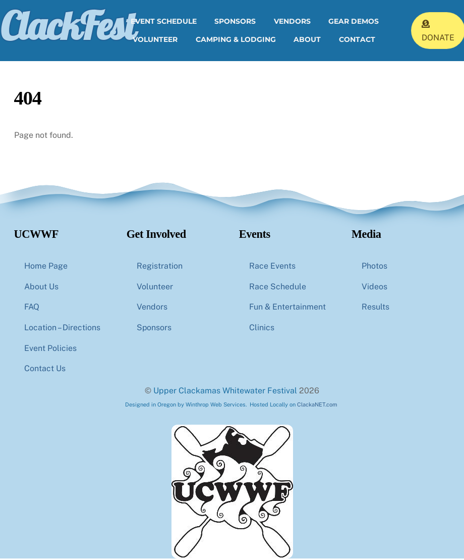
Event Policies (50, 349)
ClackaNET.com (317, 405)
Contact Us (45, 370)
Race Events (272, 267)
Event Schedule (164, 22)
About (307, 39)
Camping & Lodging (236, 39)
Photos (374, 267)
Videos (374, 287)
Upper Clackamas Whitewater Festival (225, 392)
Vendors (292, 22)
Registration (160, 267)
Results (375, 308)
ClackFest (67, 26)
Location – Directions (62, 329)
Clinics (261, 329)
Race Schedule (277, 287)
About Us (41, 287)
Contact (357, 39)
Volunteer (155, 39)
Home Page (46, 267)
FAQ (32, 308)
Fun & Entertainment (287, 308)
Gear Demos (353, 22)
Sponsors (235, 22)
